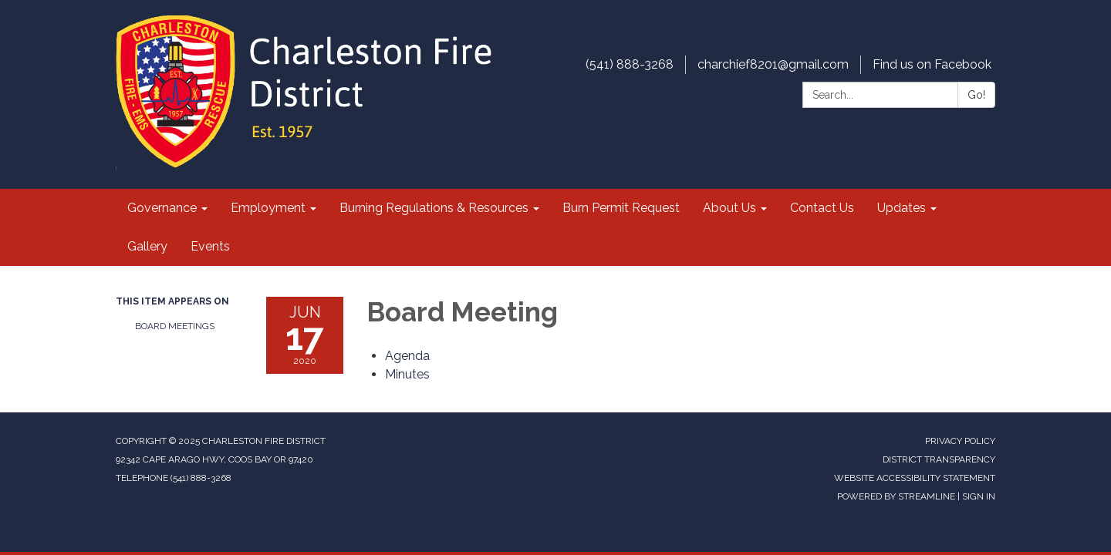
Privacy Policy (960, 441)
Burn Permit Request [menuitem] (621, 207)
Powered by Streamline (896, 496)
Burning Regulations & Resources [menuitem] (433, 207)
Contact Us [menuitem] (822, 207)
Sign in (978, 496)
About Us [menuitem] (729, 207)
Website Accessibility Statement (914, 478)
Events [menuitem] (210, 246)
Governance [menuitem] (162, 207)
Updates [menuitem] (901, 207)
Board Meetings (174, 326)
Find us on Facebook (932, 64)
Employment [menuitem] (268, 207)
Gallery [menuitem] (147, 246)
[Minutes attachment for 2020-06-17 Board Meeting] (407, 374)
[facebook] (985, 30)
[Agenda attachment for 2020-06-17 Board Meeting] (407, 355)
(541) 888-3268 (630, 64)
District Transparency (939, 459)
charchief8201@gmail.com (773, 64)
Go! (976, 95)
